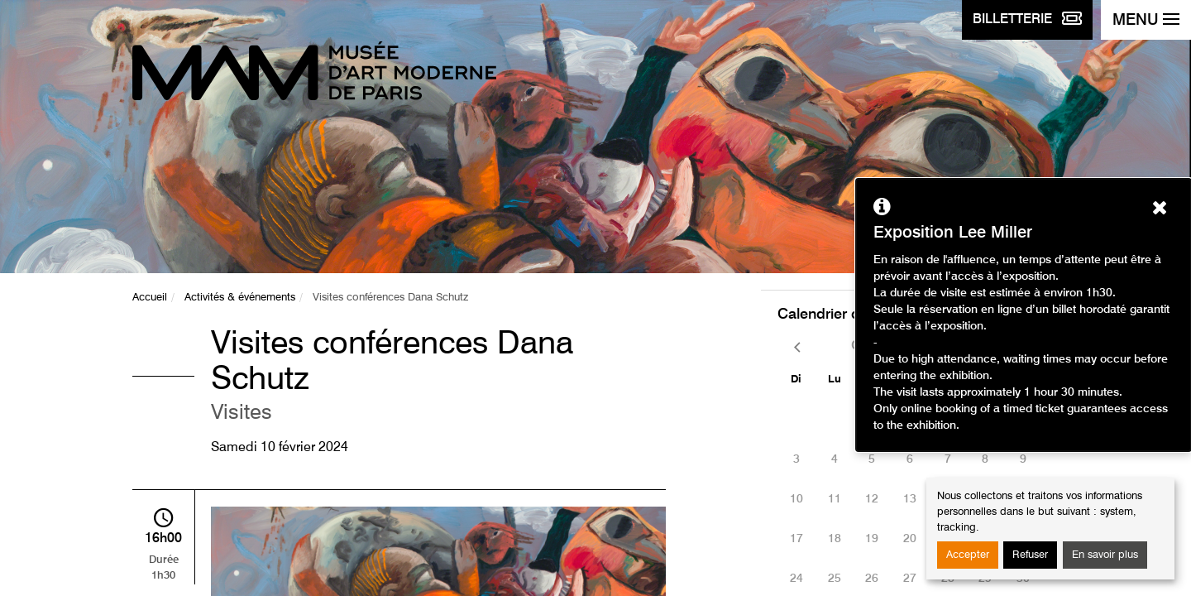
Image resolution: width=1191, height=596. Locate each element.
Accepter (967, 555)
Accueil (149, 297)
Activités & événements (239, 297)
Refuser (1030, 555)
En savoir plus (1105, 555)
